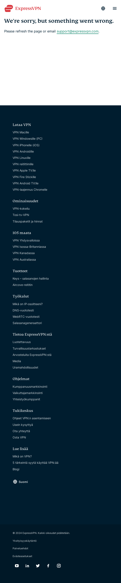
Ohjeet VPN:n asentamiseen (32, 418)
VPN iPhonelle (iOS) (26, 145)
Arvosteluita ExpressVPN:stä (32, 355)
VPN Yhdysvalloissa (26, 240)
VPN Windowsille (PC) (27, 138)
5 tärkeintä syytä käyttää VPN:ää (35, 462)
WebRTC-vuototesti (26, 316)
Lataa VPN (22, 125)
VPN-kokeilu (21, 208)
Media (17, 361)
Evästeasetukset (22, 556)
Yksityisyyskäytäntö (25, 540)
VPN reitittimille (23, 164)
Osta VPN (19, 437)
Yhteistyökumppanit (26, 399)
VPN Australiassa (24, 259)
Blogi (16, 469)
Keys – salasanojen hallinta (31, 278)
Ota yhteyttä (21, 431)
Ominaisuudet (25, 201)
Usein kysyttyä (23, 424)
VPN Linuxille (21, 157)
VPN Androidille (23, 151)
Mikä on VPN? (22, 456)
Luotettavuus (22, 342)
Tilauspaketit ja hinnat (28, 221)
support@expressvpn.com (78, 31)
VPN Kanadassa (24, 253)
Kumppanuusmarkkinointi (30, 386)
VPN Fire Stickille (24, 177)
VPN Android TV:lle (25, 183)
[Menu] (114, 8)
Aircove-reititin (23, 285)
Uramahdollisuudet (25, 367)
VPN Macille (21, 132)
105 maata (22, 233)
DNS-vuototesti (23, 310)
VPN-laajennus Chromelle (30, 189)
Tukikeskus (23, 411)
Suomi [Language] (23, 482)
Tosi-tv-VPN (21, 215)
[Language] (103, 8)
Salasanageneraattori (27, 323)
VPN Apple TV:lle (24, 170)
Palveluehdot (20, 548)
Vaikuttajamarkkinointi (28, 393)
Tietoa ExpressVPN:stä (32, 334)
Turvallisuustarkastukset (29, 348)
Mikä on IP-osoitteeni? (28, 304)
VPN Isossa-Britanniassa (29, 246)
